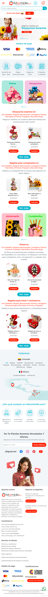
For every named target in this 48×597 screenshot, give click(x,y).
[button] (13, 142)
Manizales (26, 365)
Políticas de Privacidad (8, 546)
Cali (6, 363)
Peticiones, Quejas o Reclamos (11, 548)
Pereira (34, 365)
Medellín (20, 363)
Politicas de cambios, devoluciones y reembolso (16, 551)
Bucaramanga (16, 365)
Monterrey (31, 375)
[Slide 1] (22, 38)
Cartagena (39, 363)
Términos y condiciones (8, 544)
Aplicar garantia (6, 554)
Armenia (42, 365)
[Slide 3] (24, 38)
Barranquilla (29, 363)
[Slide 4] (25, 38)
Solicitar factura (31, 511)
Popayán (6, 365)
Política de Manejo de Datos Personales (14, 557)
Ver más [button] (24, 157)
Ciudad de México (19, 375)
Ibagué (29, 367)
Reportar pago (31, 501)
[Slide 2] (23, 38)
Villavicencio (20, 367)
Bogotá (12, 363)
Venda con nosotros (36, 580)
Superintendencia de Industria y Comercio (15, 560)
